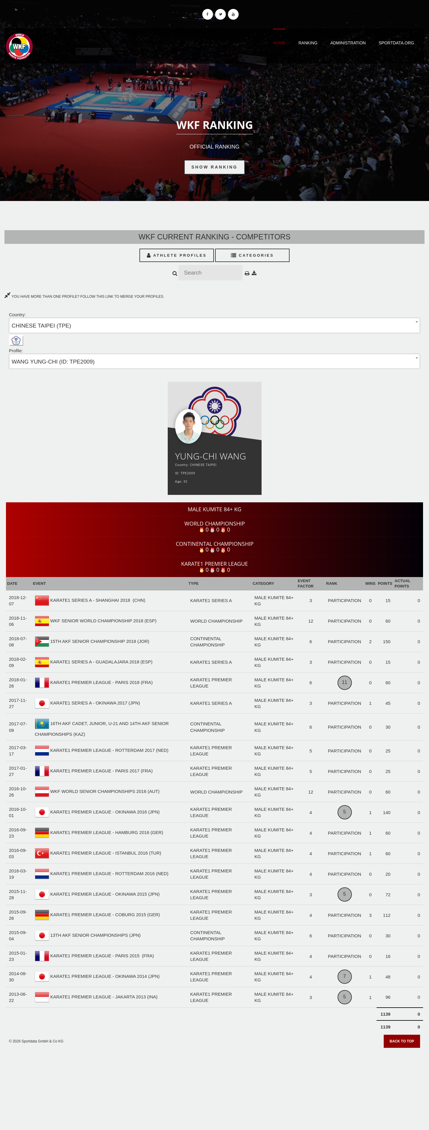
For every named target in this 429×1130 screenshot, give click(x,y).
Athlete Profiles (177, 255)
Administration (348, 42)
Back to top (402, 1041)
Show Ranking (215, 167)
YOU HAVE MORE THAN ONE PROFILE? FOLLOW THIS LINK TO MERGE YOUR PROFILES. (84, 296)
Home (279, 42)
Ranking (308, 42)
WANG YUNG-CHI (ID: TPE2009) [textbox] (53, 362)
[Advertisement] (214, 1087)
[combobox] (214, 325)
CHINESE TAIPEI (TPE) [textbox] (41, 325)
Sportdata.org (396, 42)
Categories (252, 255)
